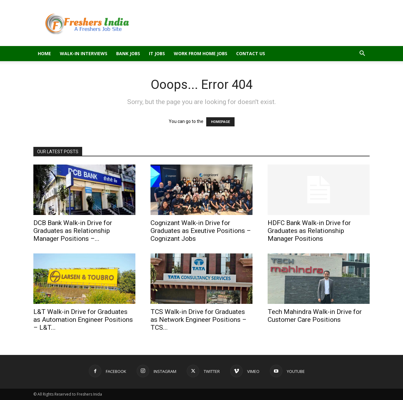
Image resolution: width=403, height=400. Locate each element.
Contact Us (250, 53)
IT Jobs (157, 53)
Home (44, 53)
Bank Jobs (128, 53)
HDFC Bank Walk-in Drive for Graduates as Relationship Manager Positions (309, 230)
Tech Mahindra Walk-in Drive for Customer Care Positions (315, 315)
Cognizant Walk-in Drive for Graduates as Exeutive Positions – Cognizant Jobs (200, 230)
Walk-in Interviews (83, 53)
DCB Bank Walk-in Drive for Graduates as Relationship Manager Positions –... (72, 230)
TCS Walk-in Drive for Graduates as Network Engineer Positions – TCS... (198, 319)
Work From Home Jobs (200, 53)
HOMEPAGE (220, 122)
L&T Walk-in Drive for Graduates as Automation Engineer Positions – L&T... (83, 319)
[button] (362, 54)
